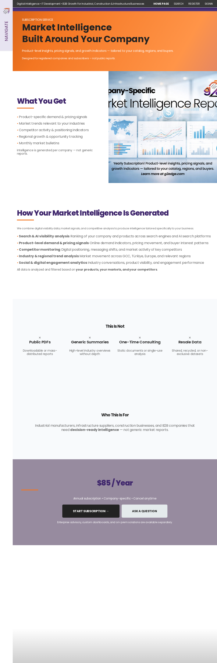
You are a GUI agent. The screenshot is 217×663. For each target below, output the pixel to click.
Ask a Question (144, 511)
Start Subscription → (91, 511)
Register (194, 3)
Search (179, 3)
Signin (209, 3)
